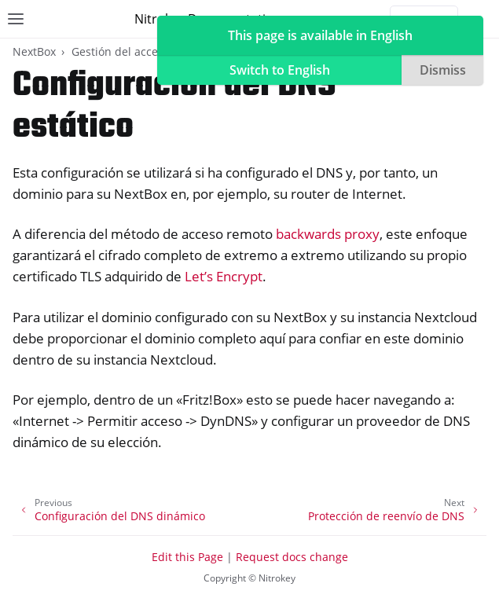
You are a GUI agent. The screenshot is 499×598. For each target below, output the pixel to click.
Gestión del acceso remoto (141, 51)
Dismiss (443, 70)
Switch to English (279, 70)
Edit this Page (187, 556)
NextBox (34, 51)
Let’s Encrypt (223, 276)
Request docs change (292, 556)
